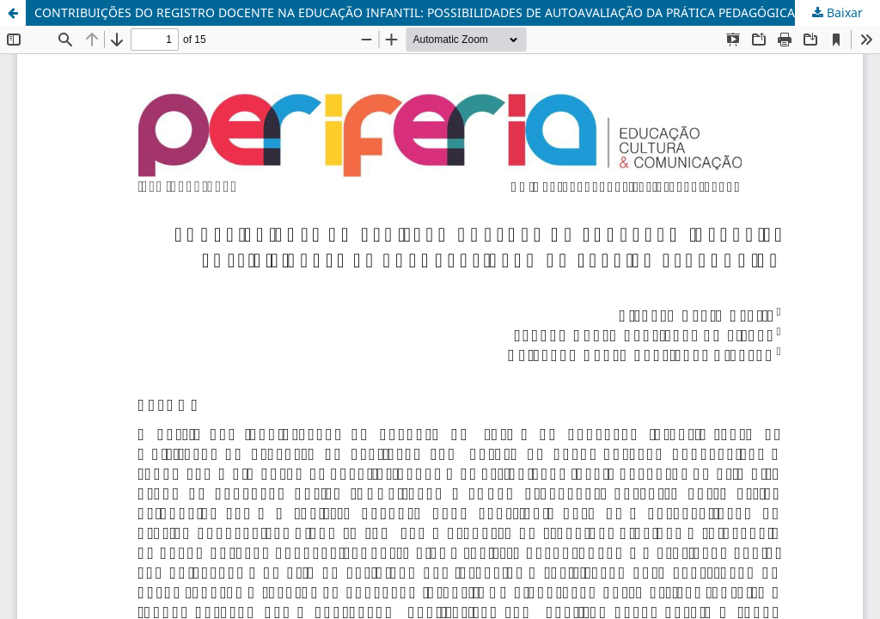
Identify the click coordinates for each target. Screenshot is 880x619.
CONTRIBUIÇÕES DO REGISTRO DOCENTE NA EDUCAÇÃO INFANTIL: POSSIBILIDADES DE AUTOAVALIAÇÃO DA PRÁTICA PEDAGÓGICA (414, 12)
